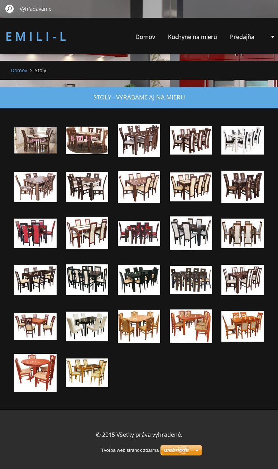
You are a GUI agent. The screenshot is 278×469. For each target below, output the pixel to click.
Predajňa (242, 37)
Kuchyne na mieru (192, 37)
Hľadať (9, 8)
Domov (145, 37)
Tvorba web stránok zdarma (130, 450)
